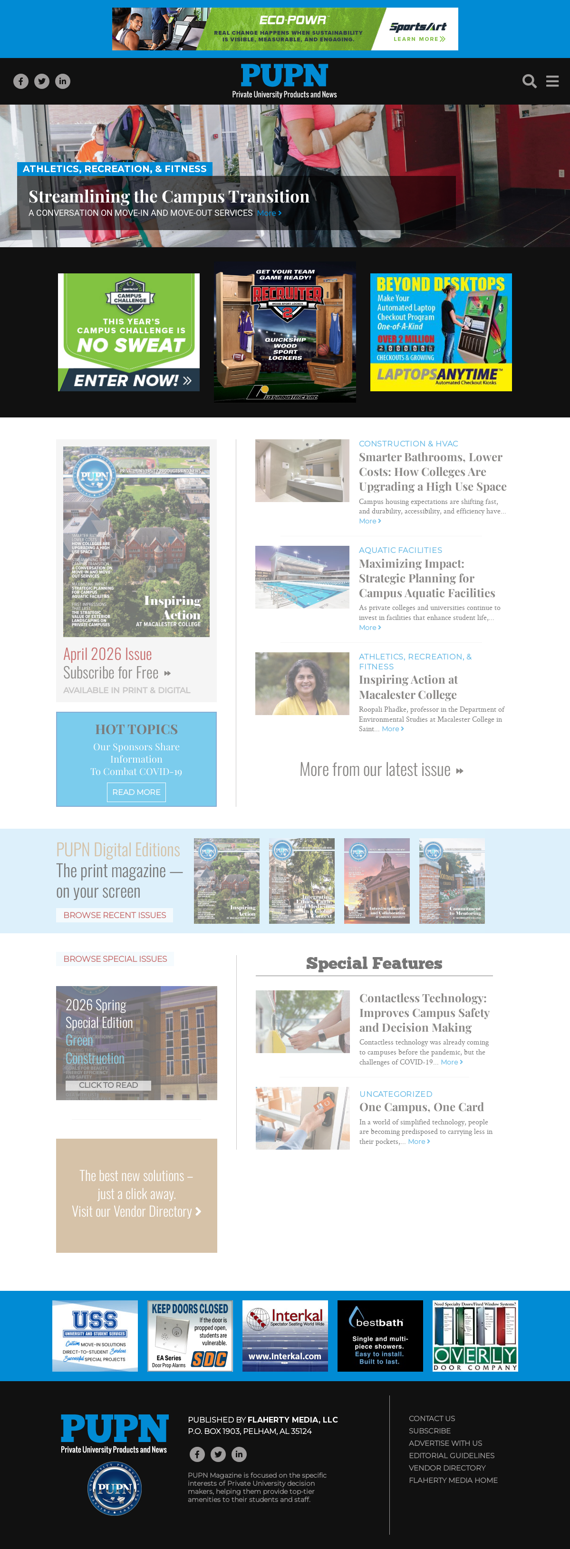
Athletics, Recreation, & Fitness (115, 168)
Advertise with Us (445, 1443)
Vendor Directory (447, 1467)
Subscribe (430, 1430)
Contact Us (432, 1418)
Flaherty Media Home (453, 1480)
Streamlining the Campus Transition (169, 195)
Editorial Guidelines (451, 1455)
